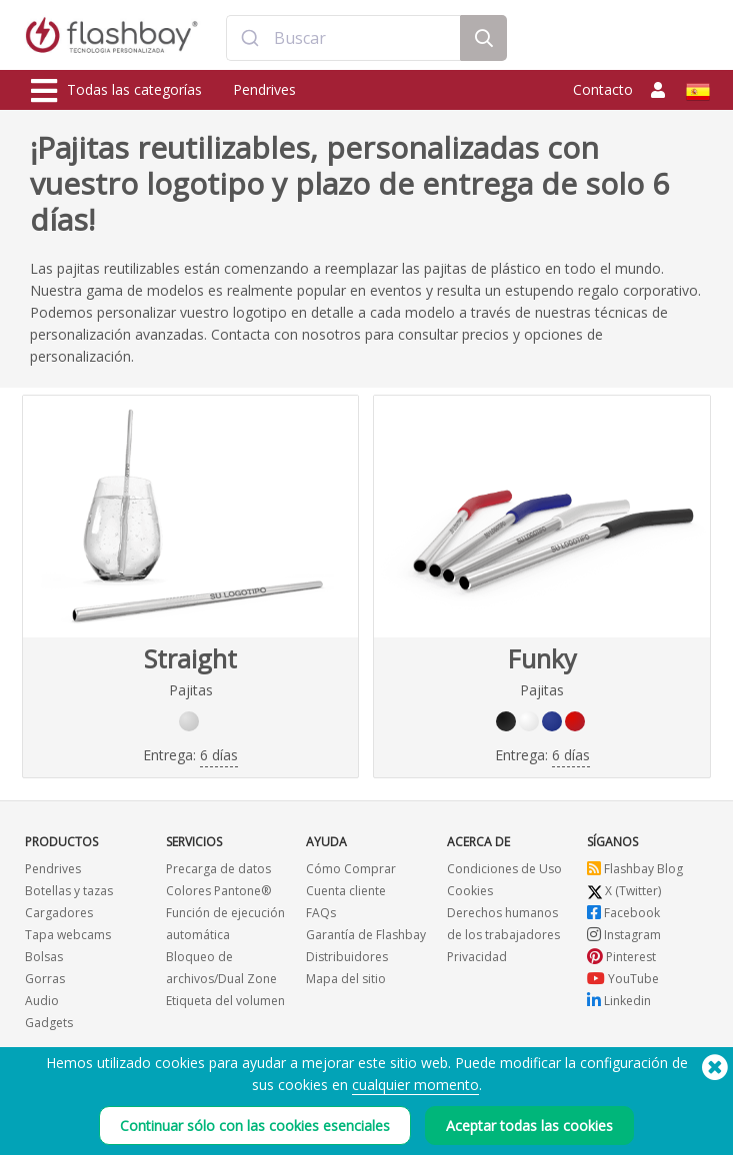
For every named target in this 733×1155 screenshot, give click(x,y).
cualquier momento (415, 1087)
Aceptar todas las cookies (529, 1128)
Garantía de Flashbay (366, 934)
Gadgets (49, 1022)
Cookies (470, 890)
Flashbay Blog (635, 868)
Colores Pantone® (218, 890)
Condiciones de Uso (504, 868)
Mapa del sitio (346, 978)
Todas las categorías (116, 91)
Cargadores (59, 912)
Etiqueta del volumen (225, 1000)
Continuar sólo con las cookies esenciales (255, 1128)
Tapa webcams (68, 934)
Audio (42, 1000)
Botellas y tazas (69, 890)
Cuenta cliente (346, 890)
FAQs (321, 912)
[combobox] (343, 38)
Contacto (603, 89)
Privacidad (477, 956)
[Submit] (250, 38)
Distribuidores (347, 956)
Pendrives (264, 89)
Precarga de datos (218, 868)
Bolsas (44, 956)
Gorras (45, 978)
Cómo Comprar (351, 868)
